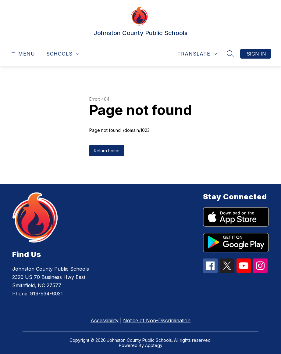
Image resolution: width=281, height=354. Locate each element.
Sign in (256, 54)
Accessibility (105, 320)
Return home (106, 150)
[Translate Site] (197, 54)
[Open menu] (22, 54)
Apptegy (153, 345)
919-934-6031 (46, 294)
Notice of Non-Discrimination (156, 320)
